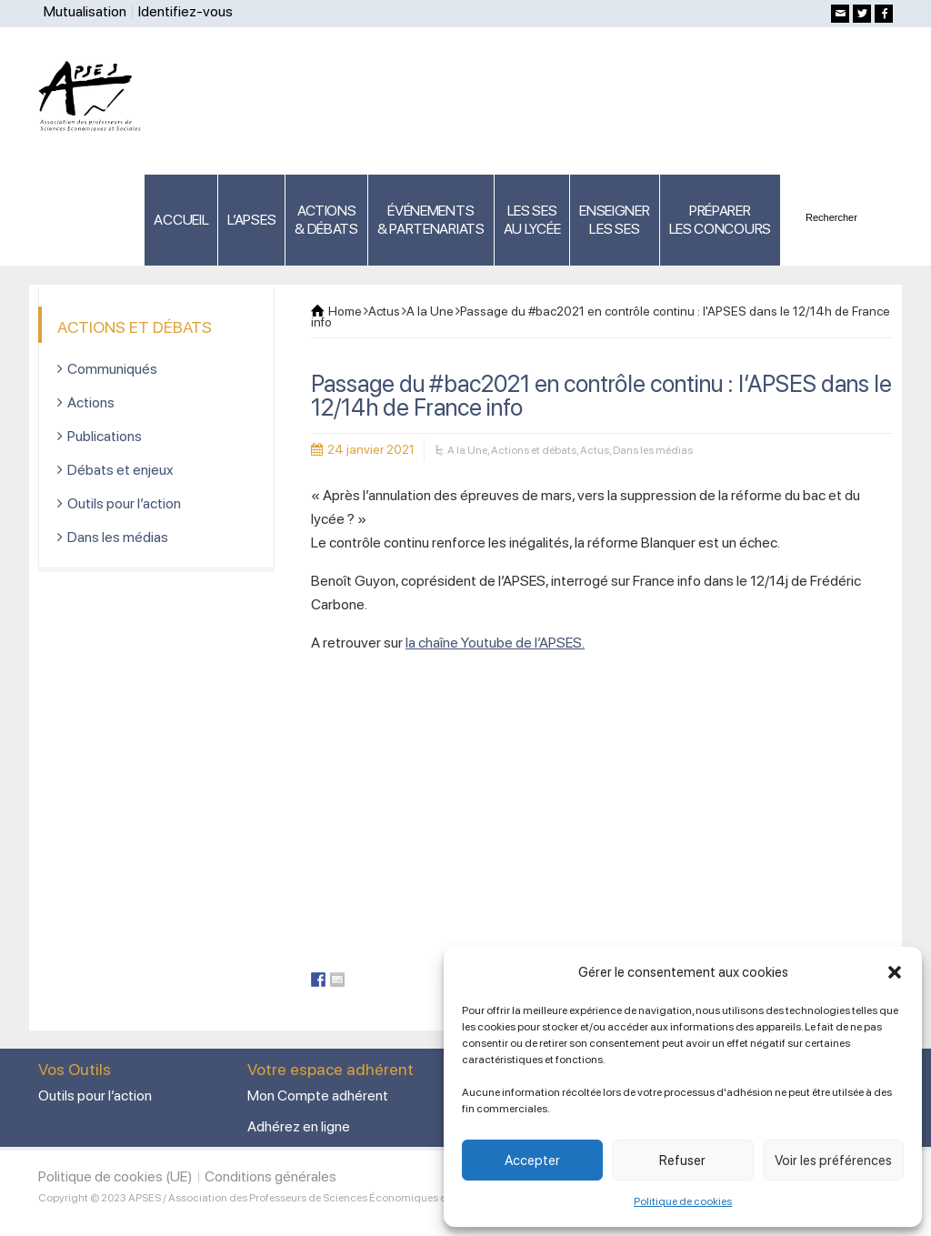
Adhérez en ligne (298, 1126)
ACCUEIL (181, 219)
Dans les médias (653, 450)
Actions (91, 402)
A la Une (467, 450)
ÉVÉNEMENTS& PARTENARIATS (431, 219)
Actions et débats (533, 450)
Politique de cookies (683, 1201)
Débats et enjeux (120, 469)
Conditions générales (270, 1176)
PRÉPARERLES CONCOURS (720, 219)
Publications (104, 436)
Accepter (532, 1160)
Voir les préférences (833, 1160)
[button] (895, 972)
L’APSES (251, 219)
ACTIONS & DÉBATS (326, 219)
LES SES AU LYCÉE (532, 219)
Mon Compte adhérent (317, 1095)
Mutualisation (85, 11)
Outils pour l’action (124, 503)
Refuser (682, 1160)
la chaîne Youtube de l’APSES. (495, 642)
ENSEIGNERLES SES (614, 219)
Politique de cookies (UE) (115, 1176)
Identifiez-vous (185, 11)
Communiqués (112, 368)
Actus (594, 450)
